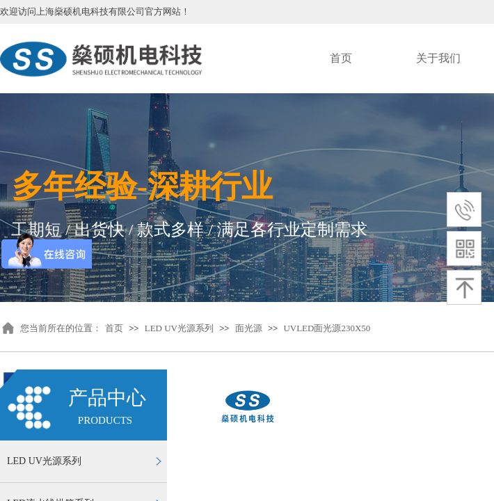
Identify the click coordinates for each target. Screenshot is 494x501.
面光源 (248, 328)
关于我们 (438, 58)
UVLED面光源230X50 (326, 328)
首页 (341, 58)
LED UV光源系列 (179, 328)
